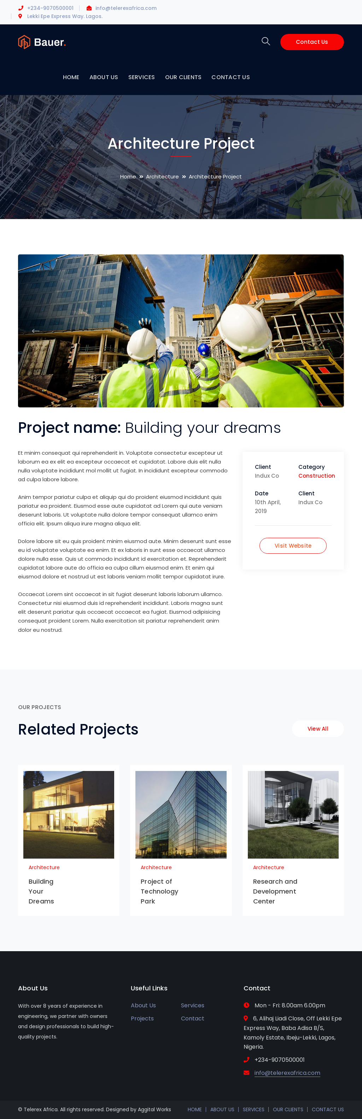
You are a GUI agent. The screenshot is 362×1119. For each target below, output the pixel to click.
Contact (192, 1018)
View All (318, 728)
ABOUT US (222, 1109)
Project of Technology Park (159, 891)
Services (192, 1005)
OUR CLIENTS (288, 1109)
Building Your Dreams (41, 891)
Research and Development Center (275, 891)
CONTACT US (328, 1109)
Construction (316, 475)
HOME (195, 1109)
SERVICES (253, 1109)
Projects (142, 1018)
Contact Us (312, 42)
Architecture (162, 176)
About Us (143, 1005)
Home (128, 176)
